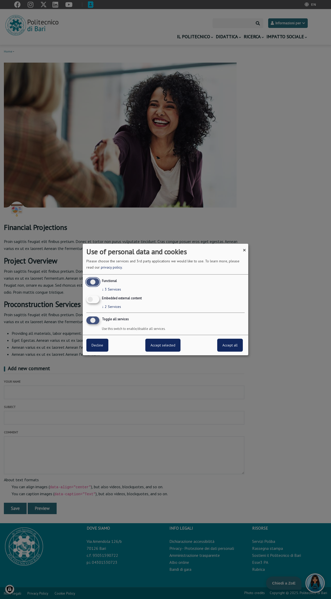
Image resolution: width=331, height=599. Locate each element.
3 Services (111, 289)
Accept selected (163, 345)
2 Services (111, 306)
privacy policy (111, 267)
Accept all (230, 345)
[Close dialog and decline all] (244, 247)
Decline (97, 345)
